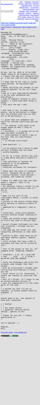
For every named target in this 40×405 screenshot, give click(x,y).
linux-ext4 (30, 17)
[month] (29, 27)
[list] (2, 29)
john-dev (36, 4)
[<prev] (3, 27)
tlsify (27, 11)
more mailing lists (20, 399)
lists (21, 2)
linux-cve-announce (32, 19)
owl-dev (21, 4)
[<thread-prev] (17, 27)
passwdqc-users (26, 5)
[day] (24, 27)
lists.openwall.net (7, 4)
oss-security (35, 7)
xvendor (28, 13)
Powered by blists (7, 399)
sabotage (22, 11)
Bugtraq (36, 13)
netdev (24, 17)
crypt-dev (21, 13)
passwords (33, 11)
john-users (28, 4)
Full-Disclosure (24, 15)
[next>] (8, 27)
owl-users (35, 2)
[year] (34, 27)
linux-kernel (34, 15)
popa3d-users (23, 7)
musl (37, 9)
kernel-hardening (29, 9)
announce (28, 2)
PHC (37, 21)
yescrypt (36, 5)
